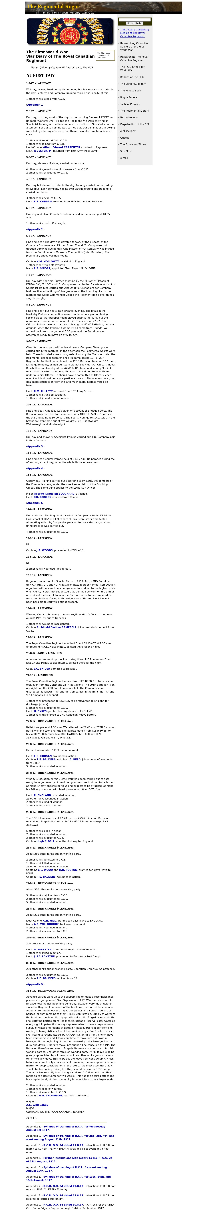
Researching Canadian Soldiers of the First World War (134, 47)
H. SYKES (40, 711)
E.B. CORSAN (43, 201)
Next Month (102, 58)
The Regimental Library (134, 110)
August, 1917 (89, 13)
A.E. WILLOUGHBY (46, 924)
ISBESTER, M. (43, 150)
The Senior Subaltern (133, 83)
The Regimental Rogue (53, 7)
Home (38, 13)
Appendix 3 (35, 446)
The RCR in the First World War (132, 68)
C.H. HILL (49, 920)
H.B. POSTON (68, 870)
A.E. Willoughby (37, 1104)
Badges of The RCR (132, 77)
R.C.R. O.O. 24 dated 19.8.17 (63, 1186)
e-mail (124, 157)
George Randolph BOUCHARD (54, 493)
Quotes (124, 137)
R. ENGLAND (42, 795)
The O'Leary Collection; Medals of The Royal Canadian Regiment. (134, 33)
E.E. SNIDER (42, 268)
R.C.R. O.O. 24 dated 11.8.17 (63, 1145)
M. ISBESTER (42, 949)
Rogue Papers (128, 97)
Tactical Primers (130, 104)
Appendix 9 (35, 984)
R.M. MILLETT (43, 391)
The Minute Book (130, 90)
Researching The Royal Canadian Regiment (134, 58)
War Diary (75, 13)
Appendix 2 (35, 229)
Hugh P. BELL (45, 841)
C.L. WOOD (45, 870)
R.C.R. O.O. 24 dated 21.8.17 (63, 1195)
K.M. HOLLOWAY (47, 261)
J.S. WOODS (44, 550)
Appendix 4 (35, 468)
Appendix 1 (35, 104)
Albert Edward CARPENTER (61, 147)
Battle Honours (129, 117)
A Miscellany (128, 131)
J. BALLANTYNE (44, 956)
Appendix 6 (35, 502)
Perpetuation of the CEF (135, 124)
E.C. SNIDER (42, 668)
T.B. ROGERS (42, 497)
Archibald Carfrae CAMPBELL (56, 627)
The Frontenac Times (133, 144)
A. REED (75, 759)
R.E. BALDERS (46, 759)
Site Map (125, 151)
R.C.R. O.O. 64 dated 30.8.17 (63, 1204)
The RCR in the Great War (55, 13)
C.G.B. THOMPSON (49, 1095)
